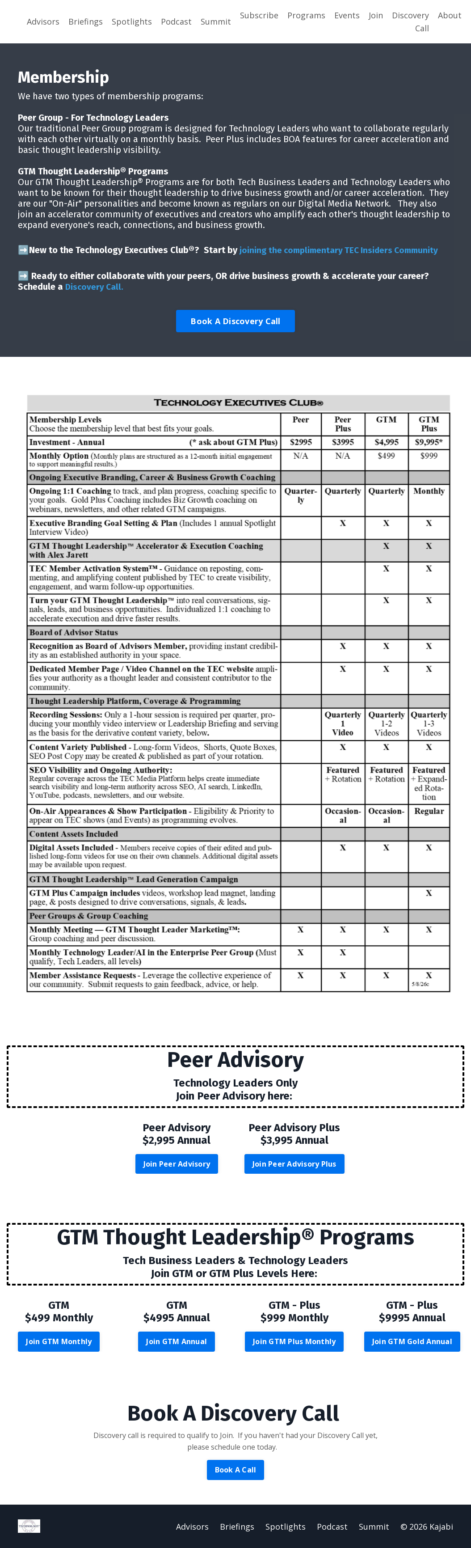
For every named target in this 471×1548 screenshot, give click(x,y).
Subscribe (259, 15)
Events (347, 15)
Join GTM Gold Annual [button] (412, 1341)
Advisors (43, 21)
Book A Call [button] (236, 1469)
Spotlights (132, 21)
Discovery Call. (95, 286)
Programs (306, 15)
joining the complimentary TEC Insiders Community (344, 250)
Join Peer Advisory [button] (176, 1163)
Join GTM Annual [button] (176, 1341)
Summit (216, 21)
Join (376, 15)
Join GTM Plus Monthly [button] (294, 1341)
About (450, 15)
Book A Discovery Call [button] (235, 320)
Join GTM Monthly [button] (59, 1341)
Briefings (85, 21)
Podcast (176, 21)
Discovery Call (410, 22)
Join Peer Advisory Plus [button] (294, 1163)
